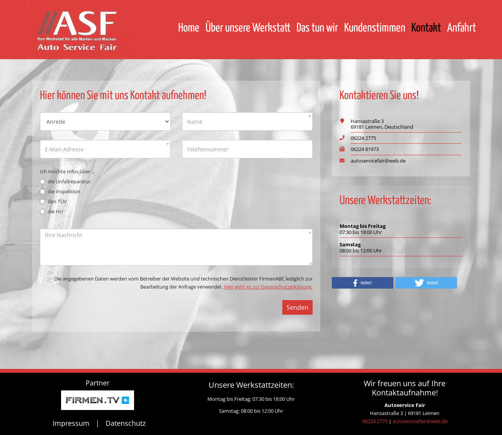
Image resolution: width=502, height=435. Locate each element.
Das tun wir (317, 28)
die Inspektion (60, 191)
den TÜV (53, 201)
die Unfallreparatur (65, 181)
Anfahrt (461, 28)
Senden (297, 307)
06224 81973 (365, 149)
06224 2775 (363, 137)
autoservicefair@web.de (378, 160)
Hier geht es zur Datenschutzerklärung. (268, 286)
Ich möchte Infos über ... (67, 171)
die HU (51, 211)
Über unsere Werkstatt (247, 28)
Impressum (71, 423)
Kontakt (426, 28)
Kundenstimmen (374, 28)
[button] (362, 283)
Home (188, 28)
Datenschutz (126, 423)
